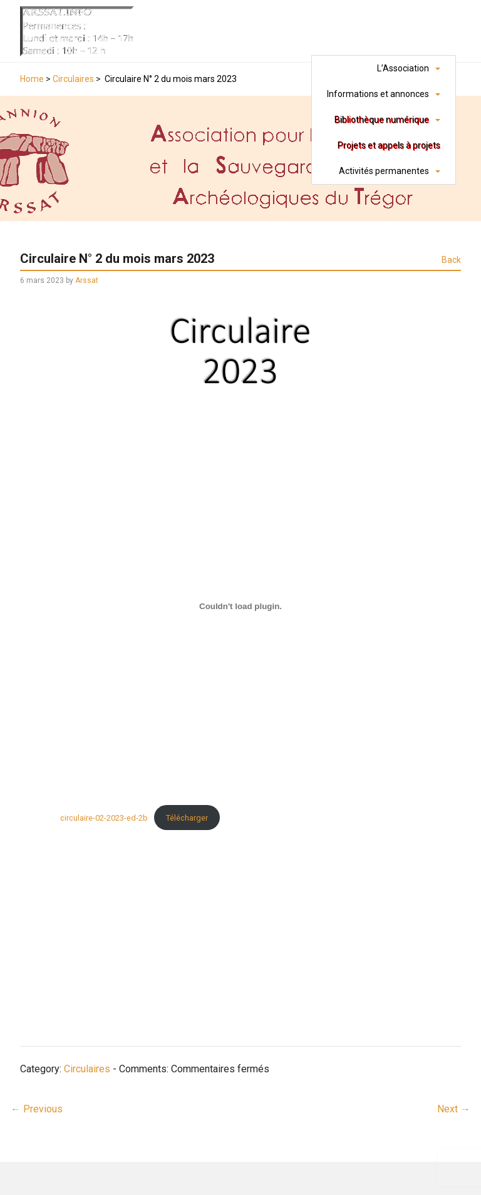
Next (453, 1109)
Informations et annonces (378, 94)
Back (451, 260)
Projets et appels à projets (389, 145)
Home (32, 79)
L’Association (403, 68)
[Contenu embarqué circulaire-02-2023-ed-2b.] (240, 606)
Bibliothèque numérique (381, 120)
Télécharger (187, 818)
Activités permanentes (384, 171)
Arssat (86, 280)
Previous (37, 1109)
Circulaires (73, 79)
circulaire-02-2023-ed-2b (104, 818)
